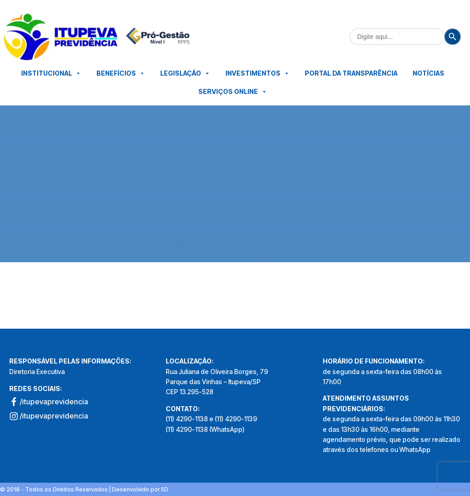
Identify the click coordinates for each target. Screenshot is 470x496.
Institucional (51, 73)
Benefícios (120, 73)
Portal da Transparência (351, 73)
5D (164, 489)
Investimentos (257, 73)
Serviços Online (232, 92)
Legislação (185, 73)
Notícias (428, 73)
